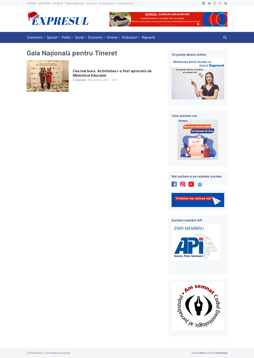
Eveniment (80, 80)
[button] (225, 37)
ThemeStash (221, 353)
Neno (202, 353)
